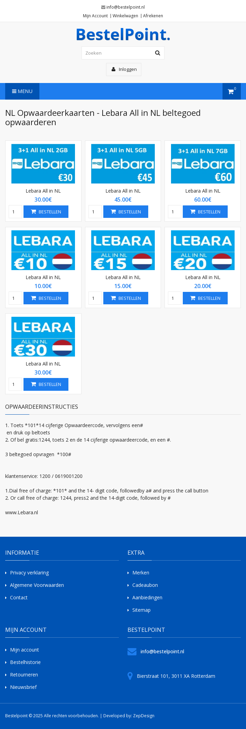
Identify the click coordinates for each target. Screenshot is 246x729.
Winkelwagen (125, 16)
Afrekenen (153, 16)
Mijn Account (95, 16)
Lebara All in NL (43, 190)
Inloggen (124, 69)
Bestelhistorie (25, 662)
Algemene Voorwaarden (37, 585)
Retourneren (24, 674)
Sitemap (141, 610)
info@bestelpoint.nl (125, 7)
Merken (140, 572)
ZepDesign (143, 716)
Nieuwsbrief (23, 687)
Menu (22, 91)
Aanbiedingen (147, 597)
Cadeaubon (145, 585)
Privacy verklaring (29, 572)
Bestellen (46, 212)
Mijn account (24, 649)
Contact (19, 597)
